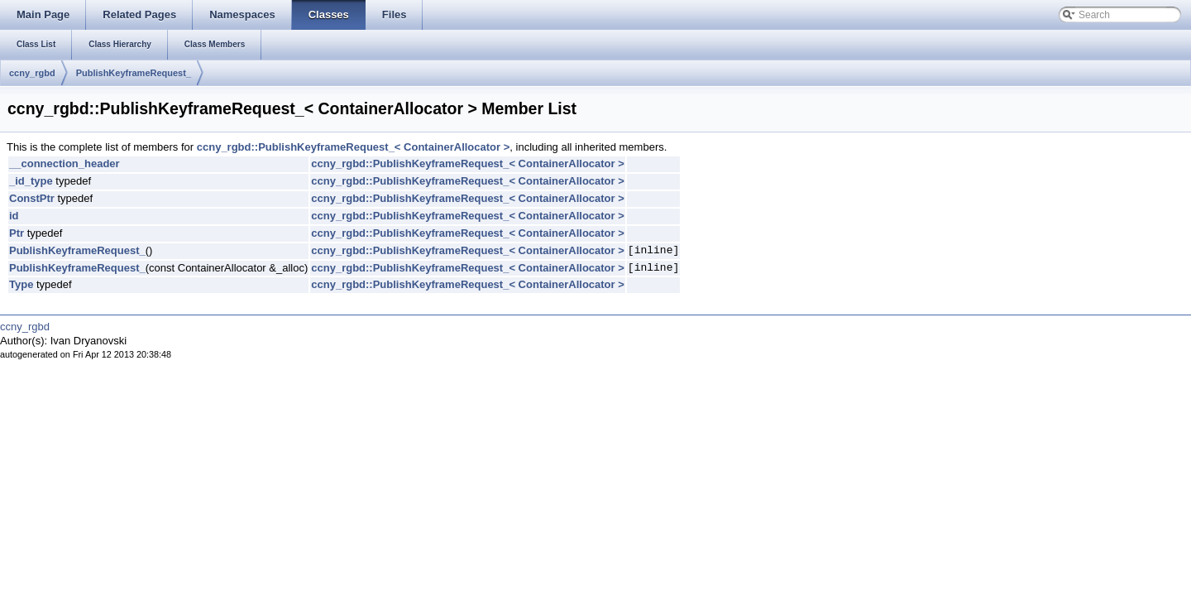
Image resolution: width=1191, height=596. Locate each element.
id (14, 215)
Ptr (16, 233)
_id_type (31, 181)
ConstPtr (32, 198)
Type (21, 284)
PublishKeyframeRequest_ (133, 73)
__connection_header (64, 163)
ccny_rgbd (32, 73)
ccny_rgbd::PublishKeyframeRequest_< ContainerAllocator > (353, 147)
